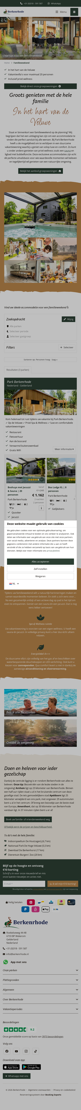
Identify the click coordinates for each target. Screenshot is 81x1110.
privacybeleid (53, 550)
